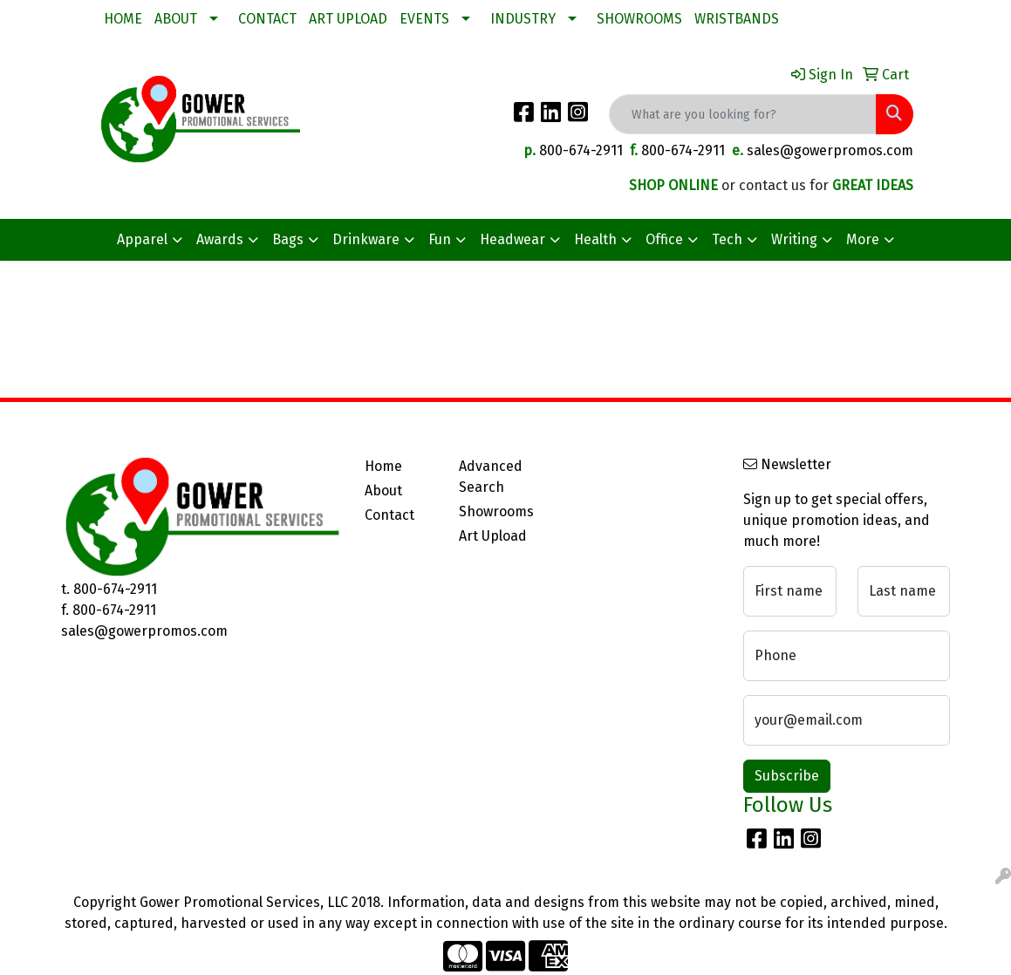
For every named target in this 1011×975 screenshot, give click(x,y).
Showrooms (496, 511)
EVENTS (424, 18)
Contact (389, 515)
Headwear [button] (512, 239)
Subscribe (787, 775)
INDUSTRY (523, 18)
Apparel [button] (142, 239)
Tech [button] (727, 239)
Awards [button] (219, 239)
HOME (123, 18)
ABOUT (175, 18)
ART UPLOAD (348, 18)
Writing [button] (794, 239)
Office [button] (664, 239)
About (383, 490)
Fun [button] (439, 239)
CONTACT (267, 18)
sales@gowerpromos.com (830, 150)
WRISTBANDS (736, 18)
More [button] (862, 239)
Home (383, 466)
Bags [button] (288, 239)
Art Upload (493, 536)
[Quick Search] (743, 114)
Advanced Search (491, 476)
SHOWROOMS (639, 18)
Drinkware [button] (366, 239)
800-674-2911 (581, 150)
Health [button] (595, 239)
